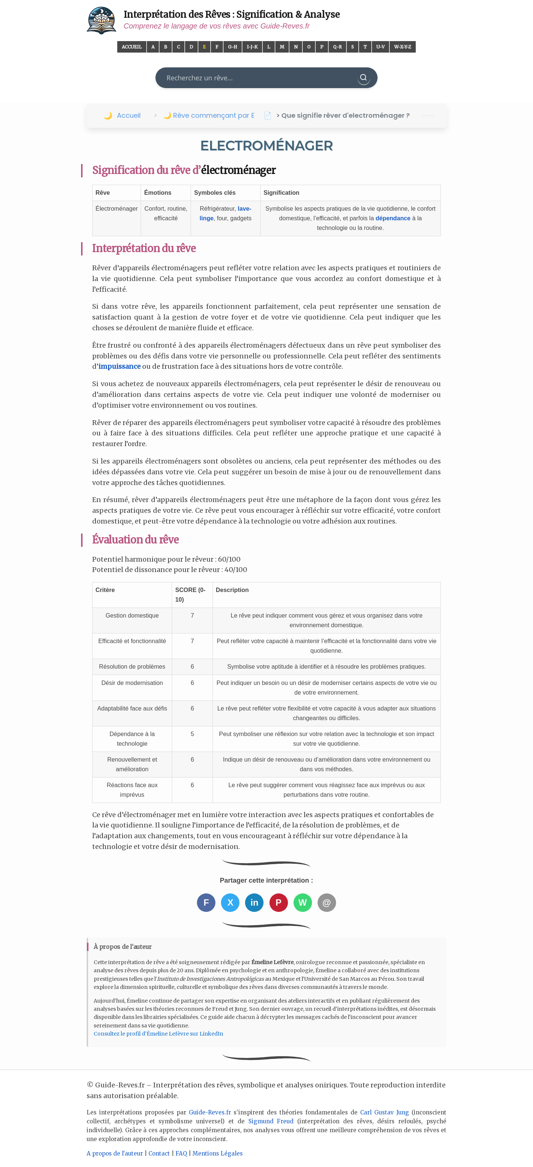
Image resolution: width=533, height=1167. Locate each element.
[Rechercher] (364, 77)
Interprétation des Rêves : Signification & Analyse (232, 14)
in (254, 902)
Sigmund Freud (271, 1121)
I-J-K (252, 47)
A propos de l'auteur (115, 1153)
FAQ (181, 1153)
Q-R (337, 47)
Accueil (132, 47)
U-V (380, 47)
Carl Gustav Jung (384, 1112)
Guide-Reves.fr (210, 1112)
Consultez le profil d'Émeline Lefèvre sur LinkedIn (158, 1033)
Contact (159, 1153)
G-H (232, 47)
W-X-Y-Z (402, 47)
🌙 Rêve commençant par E (209, 115)
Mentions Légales (217, 1153)
